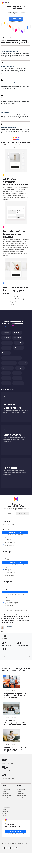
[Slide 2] (2, 631)
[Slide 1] (1, 631)
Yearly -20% (22, 513)
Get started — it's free (16, 18)
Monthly (9, 513)
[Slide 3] (3, 631)
